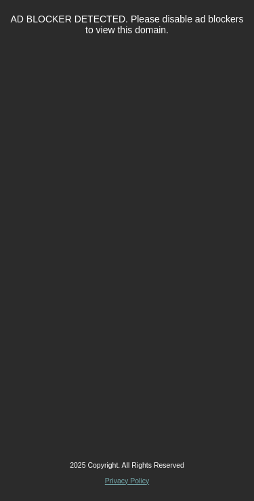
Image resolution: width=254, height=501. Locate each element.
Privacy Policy (127, 481)
